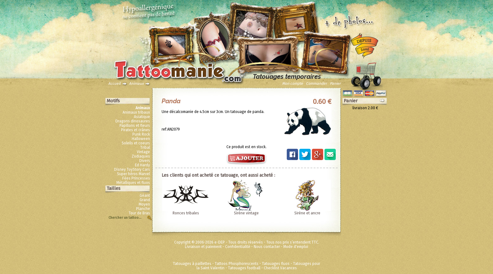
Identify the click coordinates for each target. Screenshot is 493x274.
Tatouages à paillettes (192, 263)
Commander (316, 83)
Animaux (136, 83)
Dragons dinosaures (132, 121)
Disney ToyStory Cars (132, 169)
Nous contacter (267, 246)
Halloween (141, 139)
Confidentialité (237, 246)
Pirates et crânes (135, 130)
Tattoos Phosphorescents (236, 263)
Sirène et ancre (307, 213)
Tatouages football (244, 268)
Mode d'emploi (295, 246)
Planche (143, 209)
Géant (145, 195)
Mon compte (292, 83)
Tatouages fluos (276, 263)
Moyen (144, 204)
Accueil (114, 83)
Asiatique (142, 117)
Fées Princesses (136, 178)
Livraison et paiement (203, 246)
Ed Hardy (142, 165)
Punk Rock (141, 134)
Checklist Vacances (280, 268)
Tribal (145, 147)
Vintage (143, 152)
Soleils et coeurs (136, 143)
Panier (335, 83)
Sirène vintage (246, 213)
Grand (145, 200)
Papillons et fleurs (134, 125)
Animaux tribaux (136, 112)
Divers (144, 160)
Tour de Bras (139, 213)
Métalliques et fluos (133, 182)
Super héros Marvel (133, 174)
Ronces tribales (186, 213)
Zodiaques (141, 156)
